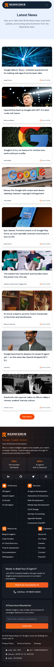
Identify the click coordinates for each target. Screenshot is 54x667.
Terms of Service (24, 643)
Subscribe (27, 626)
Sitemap (37, 643)
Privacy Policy (8, 643)
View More (27, 417)
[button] (27, 65)
